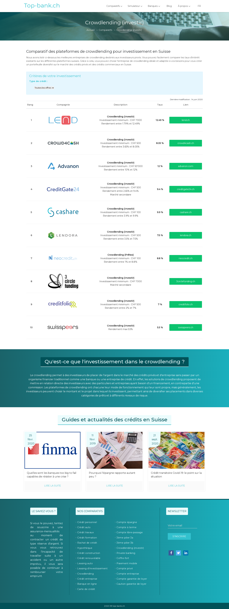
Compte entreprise (128, 573)
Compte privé (125, 568)
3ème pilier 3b (125, 542)
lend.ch (186, 120)
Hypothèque (84, 548)
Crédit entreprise (87, 578)
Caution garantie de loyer (131, 583)
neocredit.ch (186, 258)
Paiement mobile (127, 563)
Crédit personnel (87, 522)
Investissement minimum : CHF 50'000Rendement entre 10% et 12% (120, 166)
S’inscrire (179, 536)
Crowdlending (85, 573)
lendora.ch (185, 235)
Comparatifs (114, 6)
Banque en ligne (87, 583)
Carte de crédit (86, 589)
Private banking (126, 553)
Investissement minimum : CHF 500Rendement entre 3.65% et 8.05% (120, 143)
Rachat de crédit (87, 542)
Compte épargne (127, 522)
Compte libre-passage (130, 532)
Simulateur (135, 6)
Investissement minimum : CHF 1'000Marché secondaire (120, 281)
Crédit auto (84, 527)
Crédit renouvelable (89, 558)
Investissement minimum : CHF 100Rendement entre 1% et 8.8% (120, 258)
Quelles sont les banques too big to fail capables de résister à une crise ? (51, 474)
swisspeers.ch (185, 327)
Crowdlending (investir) (130, 548)
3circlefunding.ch (185, 281)
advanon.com (185, 166)
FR (199, 6)
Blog (169, 6)
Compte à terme (126, 527)
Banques (154, 6)
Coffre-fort (123, 558)
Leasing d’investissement (92, 568)
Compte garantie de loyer (132, 578)
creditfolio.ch (186, 304)
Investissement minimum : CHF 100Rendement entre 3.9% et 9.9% (120, 212)
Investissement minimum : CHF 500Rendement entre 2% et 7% (120, 304)
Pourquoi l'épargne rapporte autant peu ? (112, 474)
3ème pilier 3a (125, 537)
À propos (184, 6)
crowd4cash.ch (185, 143)
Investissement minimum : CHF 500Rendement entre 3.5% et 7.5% (120, 235)
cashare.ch (186, 212)
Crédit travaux (85, 532)
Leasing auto (85, 563)
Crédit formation (87, 537)
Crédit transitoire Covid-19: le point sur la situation (176, 474)
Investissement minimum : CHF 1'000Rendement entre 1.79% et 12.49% (120, 120)
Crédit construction (88, 553)
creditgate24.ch (185, 189)
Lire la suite (52, 485)
